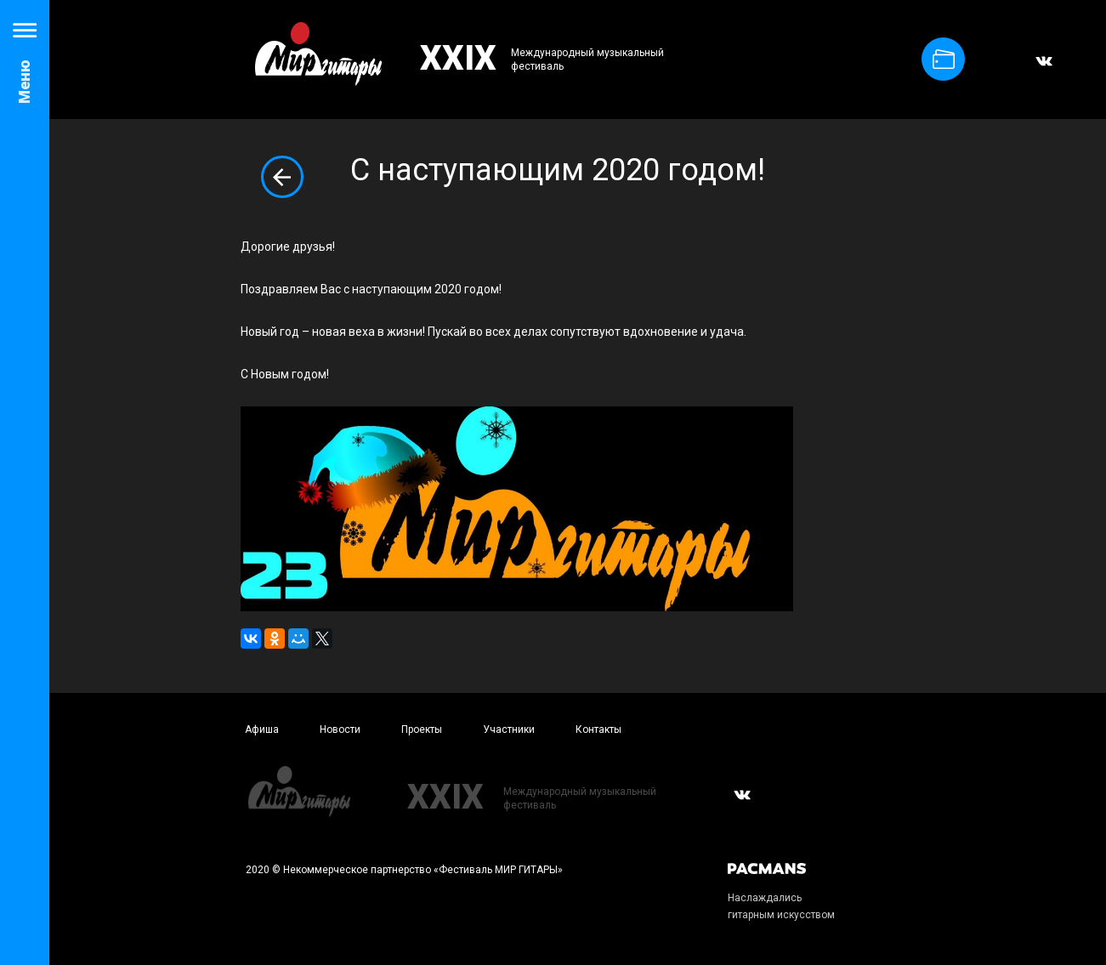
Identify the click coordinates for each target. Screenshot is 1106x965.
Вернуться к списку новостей (282, 177)
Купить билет (944, 59)
